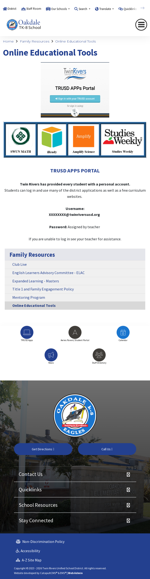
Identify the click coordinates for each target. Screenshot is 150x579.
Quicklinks (30, 489)
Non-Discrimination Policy (40, 541)
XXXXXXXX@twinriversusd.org (74, 214)
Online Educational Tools (75, 41)
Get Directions (43, 449)
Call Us (107, 449)
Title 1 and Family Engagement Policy (43, 289)
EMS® (63, 573)
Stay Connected (36, 520)
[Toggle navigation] (141, 25)
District (12, 9)
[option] (27, 336)
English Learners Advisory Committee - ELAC (48, 272)
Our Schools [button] (59, 9)
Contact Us (31, 474)
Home (8, 41)
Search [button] (83, 9)
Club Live (19, 264)
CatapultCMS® (48, 573)
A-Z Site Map (28, 560)
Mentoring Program (28, 297)
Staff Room (33, 9)
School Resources (38, 505)
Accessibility (28, 551)
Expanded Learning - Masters (35, 281)
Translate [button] (105, 9)
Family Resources (34, 41)
